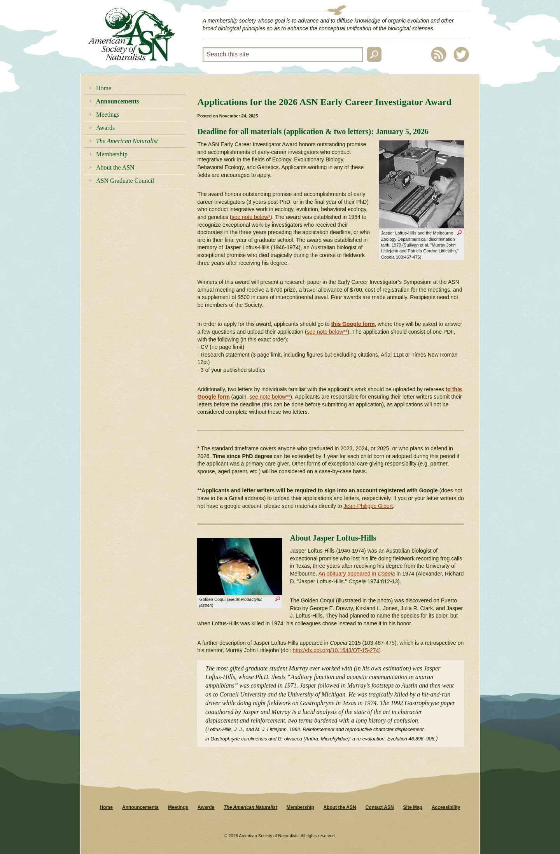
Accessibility (446, 807)
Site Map (412, 807)
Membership (112, 154)
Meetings (107, 114)
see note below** (326, 332)
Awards (105, 127)
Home (103, 88)
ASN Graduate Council (125, 180)
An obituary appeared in (356, 573)
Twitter (461, 54)
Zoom (459, 233)
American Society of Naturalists (132, 34)
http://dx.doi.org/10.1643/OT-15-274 (336, 650)
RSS (438, 54)
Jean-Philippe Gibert (368, 506)
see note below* (250, 217)
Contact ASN (380, 807)
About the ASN (115, 167)
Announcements (117, 101)
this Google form (352, 324)
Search (374, 54)
